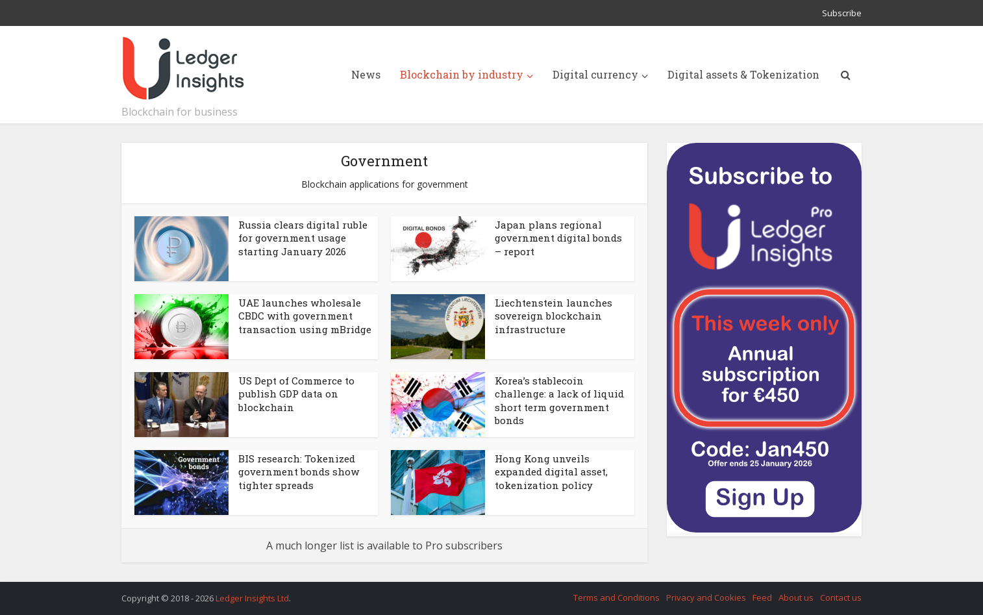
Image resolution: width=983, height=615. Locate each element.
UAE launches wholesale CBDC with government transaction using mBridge (304, 316)
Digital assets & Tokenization (743, 74)
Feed (762, 597)
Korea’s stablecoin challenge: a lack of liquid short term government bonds (559, 400)
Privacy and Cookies (706, 597)
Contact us (841, 597)
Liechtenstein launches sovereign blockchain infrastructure (553, 316)
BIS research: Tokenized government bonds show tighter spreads (298, 472)
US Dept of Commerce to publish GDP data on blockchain (296, 394)
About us (796, 597)
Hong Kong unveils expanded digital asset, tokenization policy (551, 472)
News (365, 74)
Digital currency (595, 74)
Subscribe (842, 13)
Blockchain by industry (461, 74)
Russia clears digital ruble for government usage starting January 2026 (302, 238)
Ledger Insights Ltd (252, 598)
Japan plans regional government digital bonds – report (558, 238)
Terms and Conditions (616, 597)
